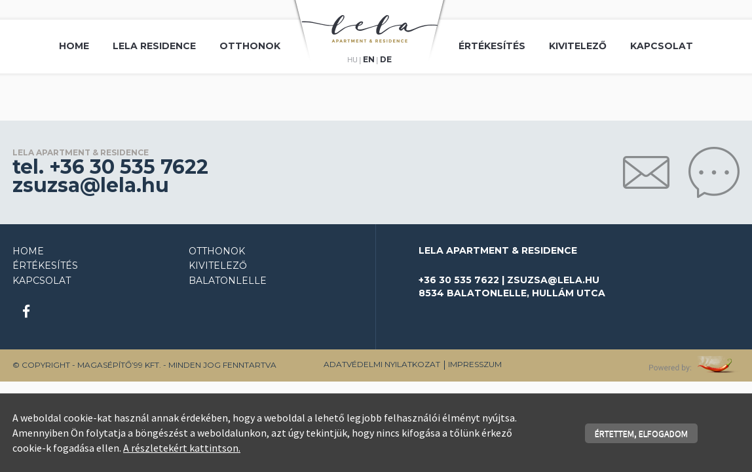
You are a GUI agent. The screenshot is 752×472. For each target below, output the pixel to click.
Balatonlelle (228, 280)
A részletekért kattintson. (181, 447)
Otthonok (249, 46)
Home (74, 46)
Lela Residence (154, 46)
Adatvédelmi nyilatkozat (382, 364)
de (386, 60)
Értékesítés (492, 46)
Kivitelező (578, 46)
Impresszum (475, 364)
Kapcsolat (661, 46)
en (369, 60)
